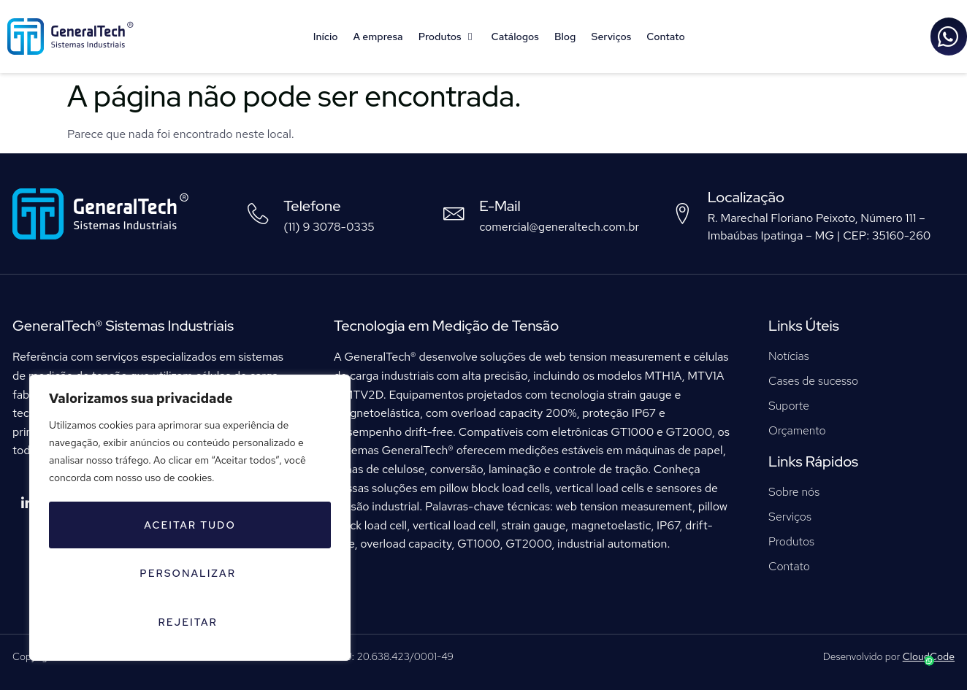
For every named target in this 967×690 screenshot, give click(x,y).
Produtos (447, 36)
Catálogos (515, 36)
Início (325, 36)
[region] (190, 545)
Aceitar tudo (254, 622)
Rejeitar (109, 622)
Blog (565, 36)
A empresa (378, 36)
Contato (665, 36)
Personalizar (187, 575)
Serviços (611, 36)
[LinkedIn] (27, 504)
